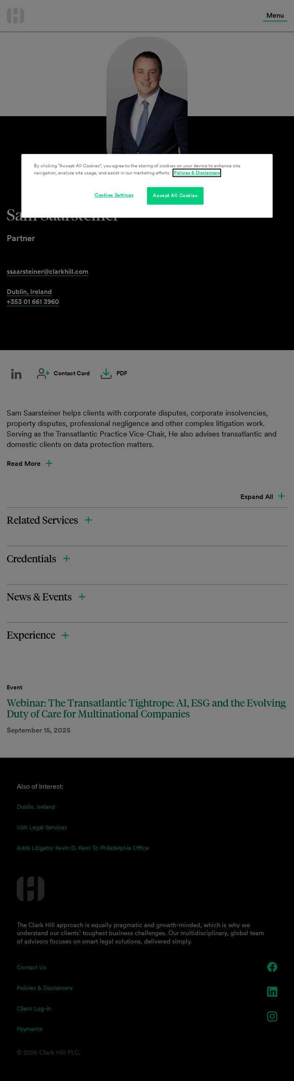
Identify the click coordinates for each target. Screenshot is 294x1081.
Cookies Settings (114, 195)
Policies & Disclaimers (197, 173)
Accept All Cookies (175, 195)
